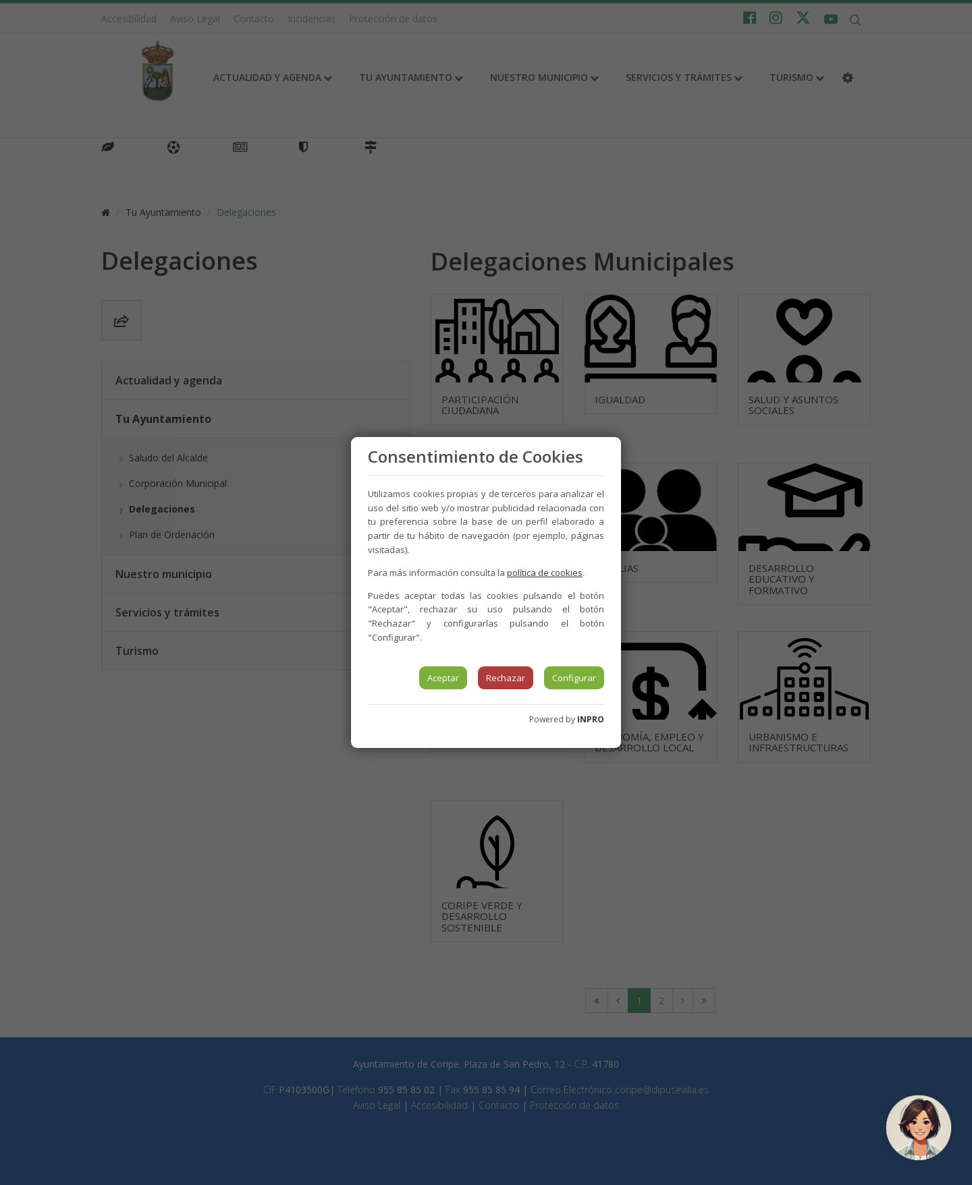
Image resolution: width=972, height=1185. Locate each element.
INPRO (590, 719)
